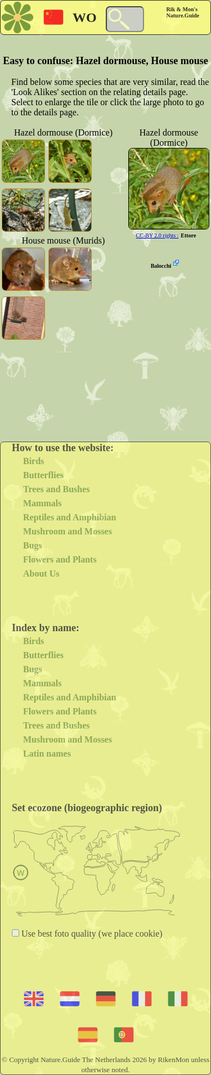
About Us (41, 573)
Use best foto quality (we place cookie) (91, 933)
